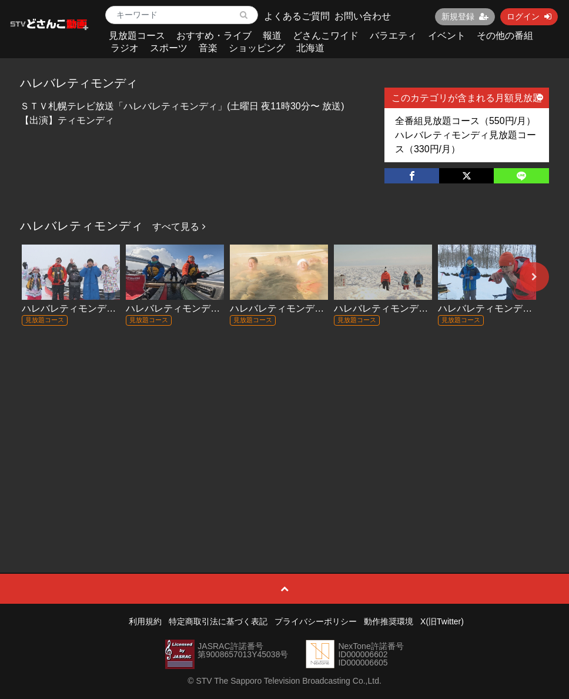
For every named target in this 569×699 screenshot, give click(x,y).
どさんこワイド (326, 36)
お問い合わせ (362, 16)
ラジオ (125, 48)
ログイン (529, 16)
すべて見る (178, 227)
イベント (447, 36)
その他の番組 (505, 36)
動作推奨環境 (388, 621)
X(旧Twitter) (442, 621)
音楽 (208, 48)
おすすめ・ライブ (214, 36)
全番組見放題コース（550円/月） (465, 121)
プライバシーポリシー (316, 621)
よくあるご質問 (297, 16)
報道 (272, 36)
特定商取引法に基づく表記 (218, 621)
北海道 (310, 48)
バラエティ (393, 36)
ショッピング (257, 48)
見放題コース (137, 36)
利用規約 (145, 621)
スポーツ (169, 48)
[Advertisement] (285, 425)
